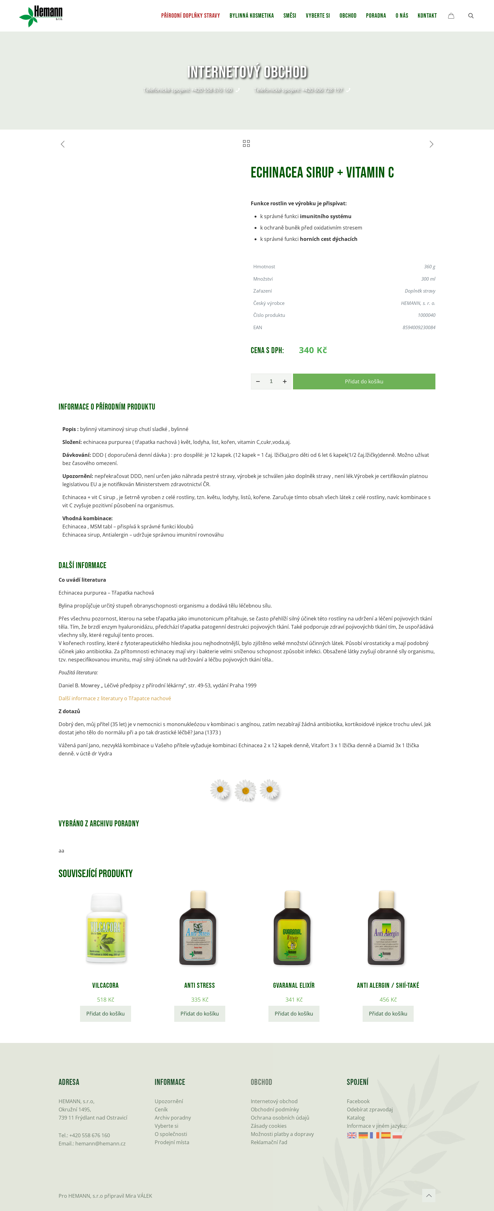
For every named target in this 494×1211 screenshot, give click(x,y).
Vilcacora (105, 985)
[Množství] (271, 381)
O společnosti (171, 1134)
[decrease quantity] (257, 381)
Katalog (356, 1117)
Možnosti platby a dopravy (282, 1134)
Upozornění (169, 1101)
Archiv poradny (173, 1117)
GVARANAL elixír (294, 985)
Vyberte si (166, 1125)
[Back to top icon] (428, 1195)
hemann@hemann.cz (100, 1143)
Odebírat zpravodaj (370, 1109)
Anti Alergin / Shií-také (388, 985)
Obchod (262, 1082)
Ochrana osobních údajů (280, 1117)
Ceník (161, 1109)
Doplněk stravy (420, 291)
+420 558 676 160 (89, 1135)
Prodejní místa (172, 1142)
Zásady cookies (269, 1125)
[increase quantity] (284, 381)
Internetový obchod (274, 1101)
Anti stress (199, 985)
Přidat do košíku (364, 381)
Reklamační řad (269, 1142)
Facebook (358, 1101)
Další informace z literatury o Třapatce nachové (115, 698)
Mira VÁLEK (138, 1195)
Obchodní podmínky (275, 1109)
